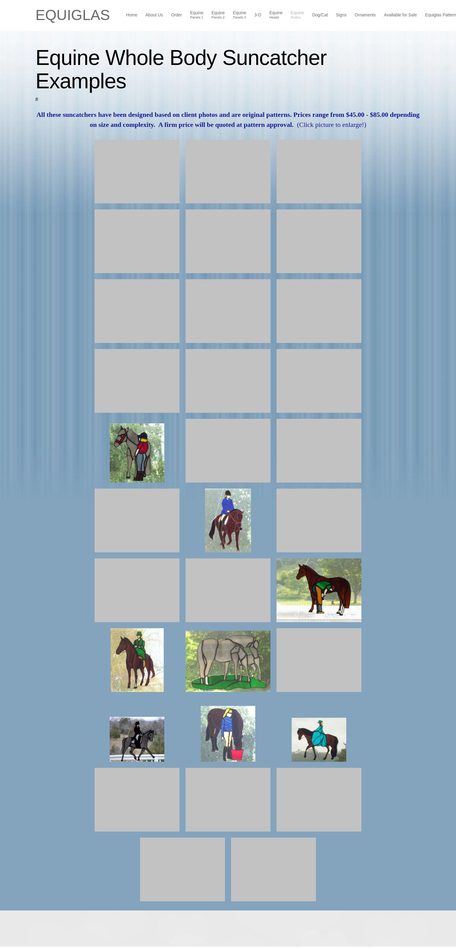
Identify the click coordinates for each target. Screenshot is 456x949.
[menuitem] (131, 15)
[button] (137, 171)
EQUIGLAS (72, 15)
